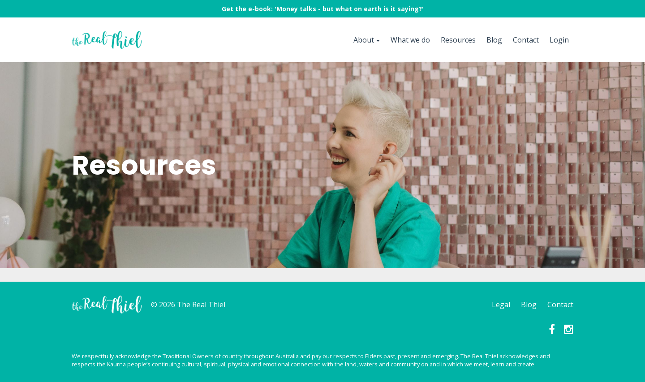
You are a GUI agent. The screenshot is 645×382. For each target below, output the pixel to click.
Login (559, 40)
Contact (526, 40)
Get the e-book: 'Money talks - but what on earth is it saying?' (323, 8)
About (363, 40)
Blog (494, 40)
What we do (410, 40)
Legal (501, 304)
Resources (458, 40)
